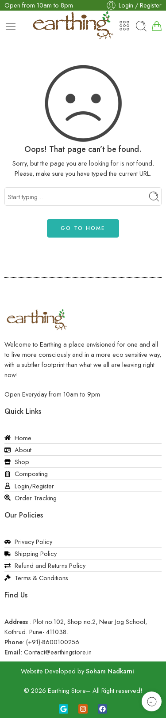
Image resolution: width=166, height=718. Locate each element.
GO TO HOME (83, 228)
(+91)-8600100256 (52, 641)
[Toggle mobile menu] (10, 26)
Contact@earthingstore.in (58, 652)
